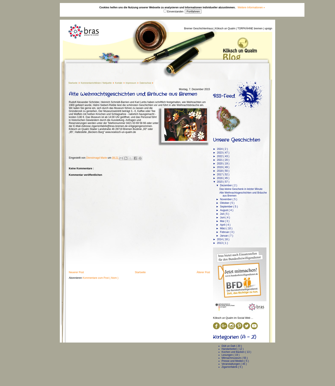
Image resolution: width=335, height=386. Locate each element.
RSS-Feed (224, 96)
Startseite (73, 83)
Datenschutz (145, 83)
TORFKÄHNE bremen (250, 28)
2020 (220, 163)
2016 (220, 178)
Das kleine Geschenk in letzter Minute (240, 189)
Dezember (226, 185)
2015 (220, 181)
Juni (222, 217)
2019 (220, 167)
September (226, 206)
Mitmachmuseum (232, 357)
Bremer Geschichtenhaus (199, 28)
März (223, 228)
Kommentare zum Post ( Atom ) (100, 277)
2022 (220, 156)
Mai (222, 221)
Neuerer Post (76, 272)
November (226, 199)
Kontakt (119, 83)
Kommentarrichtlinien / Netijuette (96, 83)
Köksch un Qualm (225, 28)
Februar (225, 232)
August (224, 210)
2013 (220, 242)
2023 (220, 152)
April (223, 224)
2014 (220, 239)
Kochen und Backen (233, 351)
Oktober (225, 202)
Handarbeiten (230, 348)
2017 (220, 174)
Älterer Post (203, 272)
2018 (220, 170)
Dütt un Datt (229, 345)
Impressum (131, 83)
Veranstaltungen (231, 363)
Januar (224, 235)
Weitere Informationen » (251, 7)
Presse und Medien (233, 360)
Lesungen (228, 354)
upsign (268, 28)
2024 (220, 149)
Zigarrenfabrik (230, 366)
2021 (220, 159)
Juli (222, 213)
